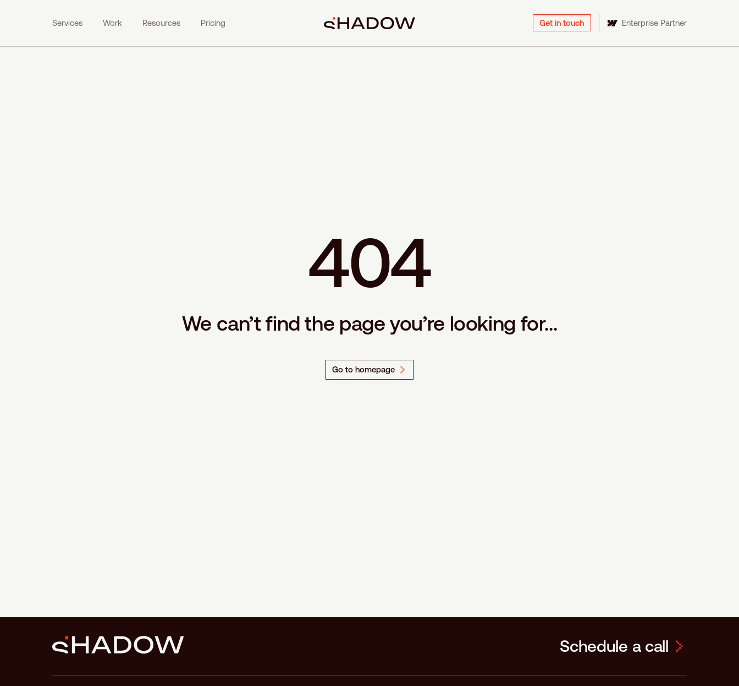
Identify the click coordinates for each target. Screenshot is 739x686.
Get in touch (561, 23)
